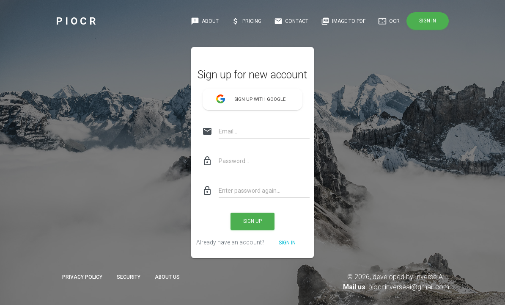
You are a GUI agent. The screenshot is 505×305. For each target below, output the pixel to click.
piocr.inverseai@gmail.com (408, 287)
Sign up (252, 221)
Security (128, 277)
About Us (167, 277)
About (205, 21)
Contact (291, 21)
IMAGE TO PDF (343, 21)
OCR (389, 21)
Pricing (246, 21)
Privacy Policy (82, 277)
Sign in (427, 21)
